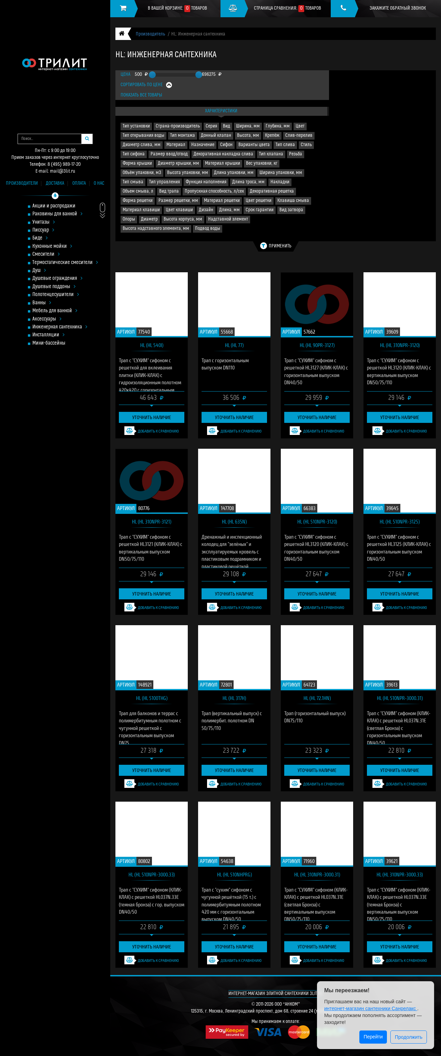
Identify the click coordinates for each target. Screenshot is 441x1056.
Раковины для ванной (57, 214)
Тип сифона (134, 154)
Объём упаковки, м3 (142, 172)
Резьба (295, 154)
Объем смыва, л (138, 191)
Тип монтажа (182, 135)
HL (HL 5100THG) (151, 698)
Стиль (306, 145)
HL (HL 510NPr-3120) (317, 521)
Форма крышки (137, 163)
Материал (175, 145)
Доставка (55, 183)
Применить (275, 245)
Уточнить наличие (151, 417)
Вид (226, 126)
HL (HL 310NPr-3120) (400, 345)
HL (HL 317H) (234, 698)
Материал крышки (222, 163)
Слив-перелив (298, 135)
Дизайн (206, 210)
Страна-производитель (178, 126)
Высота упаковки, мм (187, 172)
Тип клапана (271, 154)
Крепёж (272, 135)
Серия (211, 126)
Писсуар (43, 230)
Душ (39, 270)
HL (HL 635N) (234, 521)
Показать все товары (141, 95)
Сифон (226, 145)
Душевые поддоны (53, 287)
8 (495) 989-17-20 (64, 164)
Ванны (41, 303)
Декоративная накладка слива (223, 154)
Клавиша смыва (293, 200)
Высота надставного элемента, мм (156, 228)
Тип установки (136, 126)
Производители (22, 183)
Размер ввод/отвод (169, 154)
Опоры (129, 219)
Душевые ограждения (57, 278)
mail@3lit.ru (62, 171)
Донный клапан (216, 135)
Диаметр (149, 219)
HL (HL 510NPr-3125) (400, 521)
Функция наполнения (206, 182)
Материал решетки (222, 200)
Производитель (150, 34)
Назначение (202, 145)
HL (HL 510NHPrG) (234, 874)
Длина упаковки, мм (234, 172)
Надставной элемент (228, 219)
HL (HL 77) (234, 345)
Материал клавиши (141, 210)
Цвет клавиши (179, 210)
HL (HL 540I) (151, 345)
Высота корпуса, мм (183, 219)
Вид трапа (169, 191)
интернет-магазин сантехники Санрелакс (370, 1008)
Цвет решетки (258, 200)
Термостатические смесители (65, 262)
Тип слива (285, 145)
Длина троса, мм (248, 182)
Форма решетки (138, 200)
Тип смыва (133, 182)
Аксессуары (46, 319)
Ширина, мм (248, 126)
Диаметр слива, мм (142, 145)
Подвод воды (207, 228)
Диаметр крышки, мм (178, 163)
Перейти (372, 1036)
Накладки (279, 182)
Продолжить (408, 1037)
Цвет (300, 126)
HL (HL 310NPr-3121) (151, 521)
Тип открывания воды (143, 135)
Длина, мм (229, 210)
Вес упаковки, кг (261, 163)
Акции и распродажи (53, 206)
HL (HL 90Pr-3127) (317, 345)
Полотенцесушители (55, 294)
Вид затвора (291, 210)
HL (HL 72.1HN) (317, 698)
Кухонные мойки (52, 246)
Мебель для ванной (54, 311)
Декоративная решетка (272, 191)
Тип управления (164, 182)
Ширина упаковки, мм (280, 172)
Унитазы (43, 222)
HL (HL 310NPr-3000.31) (317, 874)
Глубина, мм (278, 126)
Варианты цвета (254, 145)
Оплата (79, 183)
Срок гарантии (260, 210)
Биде (40, 238)
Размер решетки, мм (178, 200)
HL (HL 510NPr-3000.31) (400, 698)
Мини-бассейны (48, 343)
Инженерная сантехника (59, 327)
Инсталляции (48, 335)
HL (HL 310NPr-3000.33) (400, 874)
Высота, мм (248, 135)
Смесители (46, 254)
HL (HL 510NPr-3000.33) (152, 874)
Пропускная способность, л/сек (214, 191)
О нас (99, 183)
